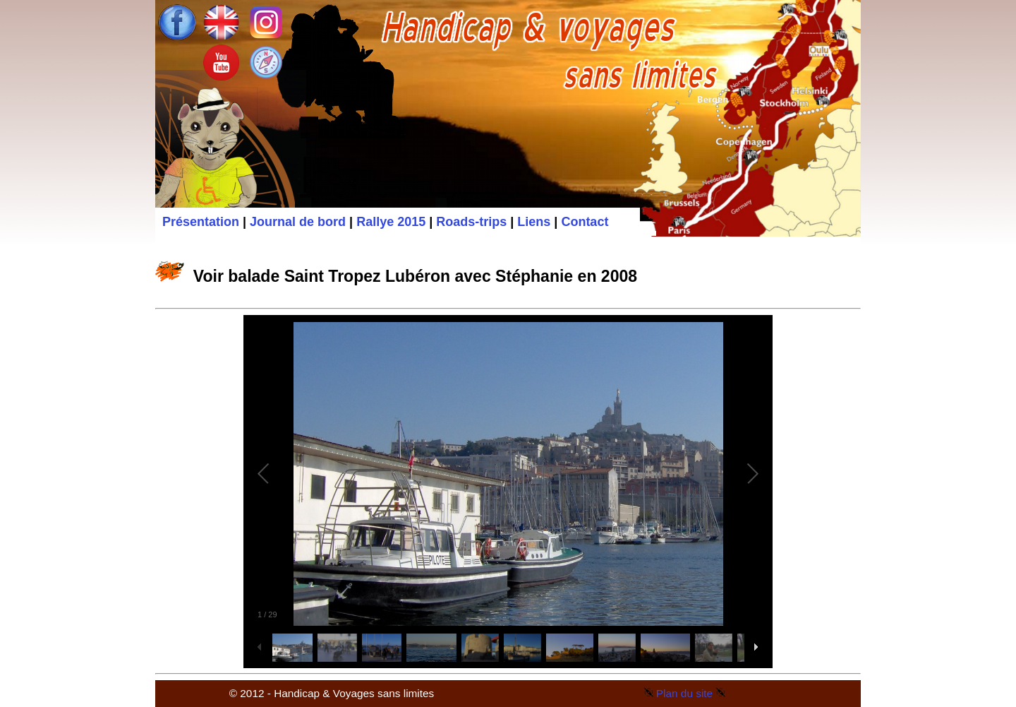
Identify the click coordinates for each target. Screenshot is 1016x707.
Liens (533, 222)
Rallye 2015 (390, 222)
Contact (584, 222)
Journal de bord (298, 222)
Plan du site (684, 693)
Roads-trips (471, 222)
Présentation (200, 222)
